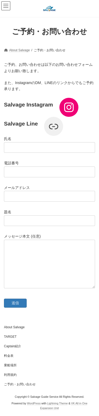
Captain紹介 (12, 346)
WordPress (34, 403)
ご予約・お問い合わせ (20, 384)
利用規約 (10, 375)
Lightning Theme (57, 403)
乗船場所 (10, 365)
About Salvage (14, 327)
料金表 (8, 356)
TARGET (10, 337)
